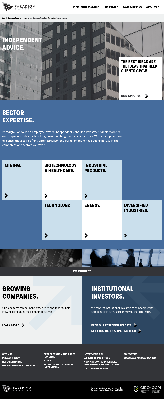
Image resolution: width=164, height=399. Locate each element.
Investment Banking (86, 6)
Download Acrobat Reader (140, 358)
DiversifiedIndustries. (136, 208)
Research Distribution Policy (20, 365)
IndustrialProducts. (95, 168)
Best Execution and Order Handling (59, 355)
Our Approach (132, 96)
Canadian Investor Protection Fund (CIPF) (107, 390)
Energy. (92, 205)
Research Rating (12, 361)
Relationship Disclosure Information (58, 366)
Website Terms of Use (97, 358)
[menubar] (116, 7)
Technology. (57, 205)
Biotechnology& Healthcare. (60, 168)
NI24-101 (48, 360)
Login (25, 18)
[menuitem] (86, 7)
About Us (152, 6)
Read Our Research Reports (111, 325)
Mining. (13, 165)
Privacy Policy (11, 358)
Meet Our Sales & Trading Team (113, 331)
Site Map (7, 354)
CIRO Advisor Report (96, 368)
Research (111, 6)
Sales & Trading (132, 6)
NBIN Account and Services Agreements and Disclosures (101, 363)
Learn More (10, 325)
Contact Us (52, 18)
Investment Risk (93, 354)
